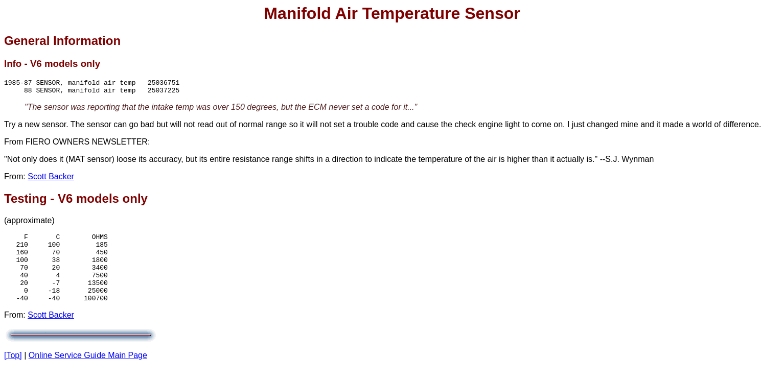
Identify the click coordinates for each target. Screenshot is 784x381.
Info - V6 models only (52, 63)
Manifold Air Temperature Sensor (392, 13)
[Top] (13, 372)
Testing (25, 201)
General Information (62, 40)
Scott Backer (51, 179)
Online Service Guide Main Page (88, 372)
